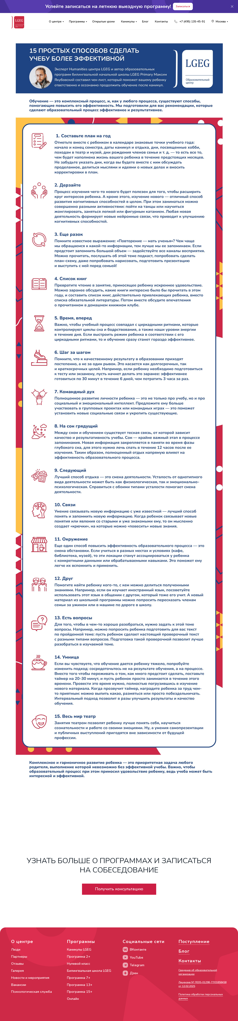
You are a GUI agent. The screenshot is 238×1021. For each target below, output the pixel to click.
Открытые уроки (103, 21)
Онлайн (73, 998)
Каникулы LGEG (79, 949)
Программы (77, 21)
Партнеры (19, 956)
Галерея (17, 970)
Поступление (194, 942)
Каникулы (128, 21)
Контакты (161, 21)
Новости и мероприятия (30, 978)
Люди (15, 949)
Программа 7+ (78, 978)
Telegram (137, 965)
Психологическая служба (31, 991)
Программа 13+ (79, 985)
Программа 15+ (79, 991)
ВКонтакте (138, 949)
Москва (221, 21)
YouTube (136, 957)
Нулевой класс (78, 963)
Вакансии (18, 985)
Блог (145, 21)
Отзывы (17, 963)
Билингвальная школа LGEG (89, 970)
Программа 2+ (78, 956)
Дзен (134, 973)
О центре (55, 21)
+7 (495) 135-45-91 (192, 21)
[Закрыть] (232, 6)
